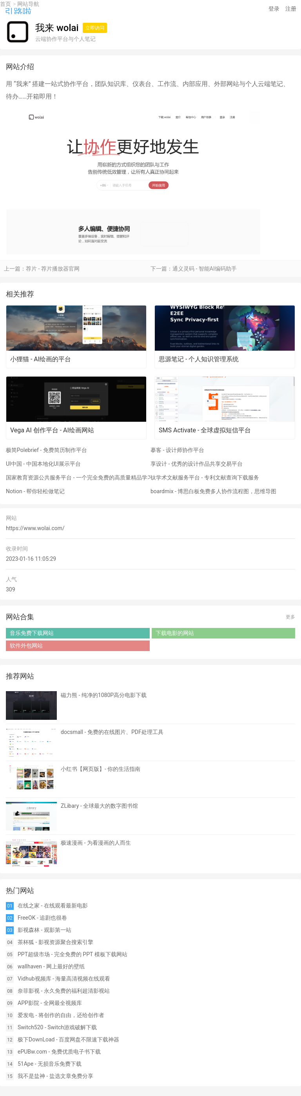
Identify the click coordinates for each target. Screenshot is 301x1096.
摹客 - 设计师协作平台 (177, 450)
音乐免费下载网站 (32, 633)
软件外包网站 (26, 645)
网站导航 (28, 4)
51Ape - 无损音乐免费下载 (50, 1064)
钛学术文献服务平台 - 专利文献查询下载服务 (204, 477)
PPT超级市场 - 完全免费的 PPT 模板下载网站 (72, 954)
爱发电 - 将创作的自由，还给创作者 (61, 1015)
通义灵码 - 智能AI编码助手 (204, 268)
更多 (290, 617)
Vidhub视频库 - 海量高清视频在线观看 (64, 978)
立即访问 (94, 28)
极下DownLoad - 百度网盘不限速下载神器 (68, 1039)
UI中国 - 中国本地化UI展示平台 (43, 464)
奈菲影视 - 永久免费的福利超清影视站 (64, 991)
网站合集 (20, 617)
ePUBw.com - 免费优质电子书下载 (59, 1051)
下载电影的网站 (175, 633)
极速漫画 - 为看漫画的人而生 (96, 843)
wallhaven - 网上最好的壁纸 (51, 966)
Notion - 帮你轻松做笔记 (35, 491)
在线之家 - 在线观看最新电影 (53, 905)
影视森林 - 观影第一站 (44, 930)
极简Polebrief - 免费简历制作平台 (46, 450)
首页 (5, 4)
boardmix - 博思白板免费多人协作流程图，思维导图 (213, 491)
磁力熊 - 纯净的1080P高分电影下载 (104, 695)
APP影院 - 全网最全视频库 (50, 1003)
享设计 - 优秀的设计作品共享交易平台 (196, 464)
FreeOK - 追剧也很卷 (42, 918)
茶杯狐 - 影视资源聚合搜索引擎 (55, 942)
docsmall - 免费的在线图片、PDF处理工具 (112, 732)
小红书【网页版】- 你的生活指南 (100, 769)
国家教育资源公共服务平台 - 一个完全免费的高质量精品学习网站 (78, 477)
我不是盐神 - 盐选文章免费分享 (55, 1076)
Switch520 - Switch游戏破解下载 (57, 1027)
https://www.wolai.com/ (35, 528)
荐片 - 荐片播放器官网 (53, 268)
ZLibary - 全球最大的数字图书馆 (99, 806)
